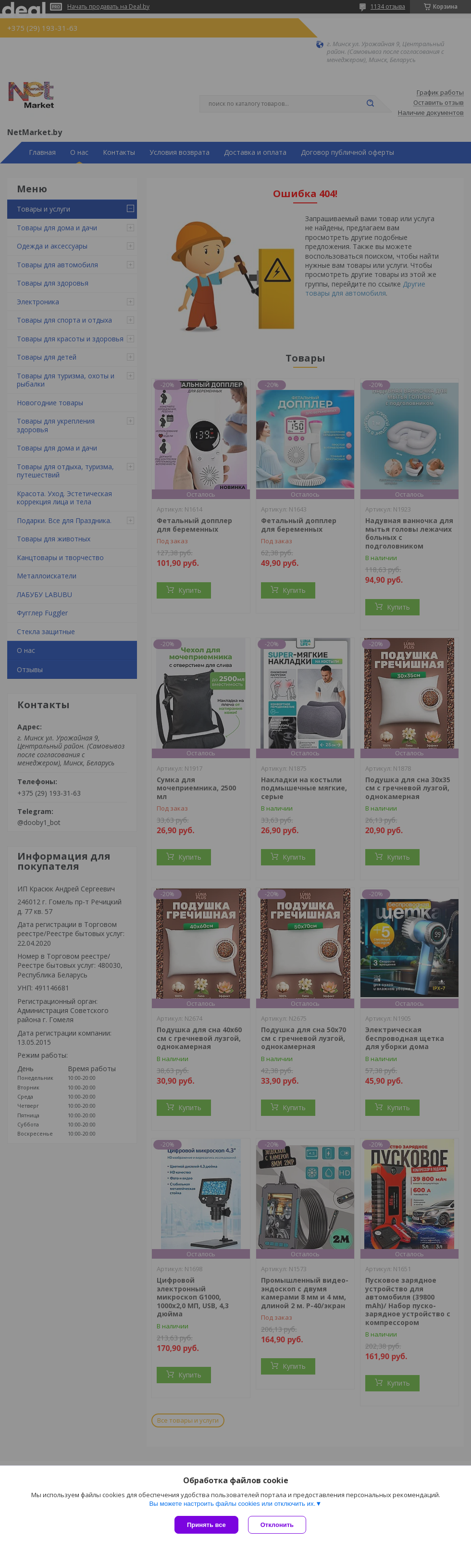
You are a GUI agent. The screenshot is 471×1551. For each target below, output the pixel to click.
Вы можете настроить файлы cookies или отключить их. (232, 1503)
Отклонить (277, 1524)
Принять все (206, 1524)
